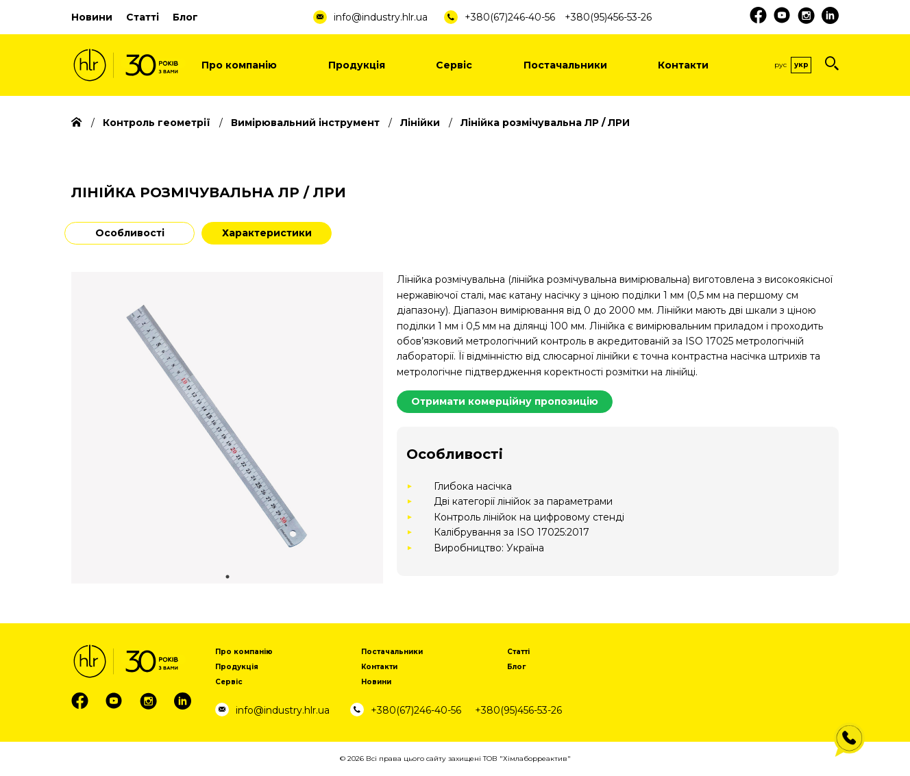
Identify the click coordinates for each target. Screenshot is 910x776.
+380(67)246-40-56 (510, 17)
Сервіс (454, 65)
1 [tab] (227, 577)
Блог (185, 17)
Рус (780, 64)
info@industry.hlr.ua (381, 17)
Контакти (683, 65)
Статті (142, 17)
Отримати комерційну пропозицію (504, 401)
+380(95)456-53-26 (608, 17)
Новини (91, 17)
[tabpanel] (227, 428)
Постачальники (565, 65)
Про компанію (239, 65)
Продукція (356, 65)
